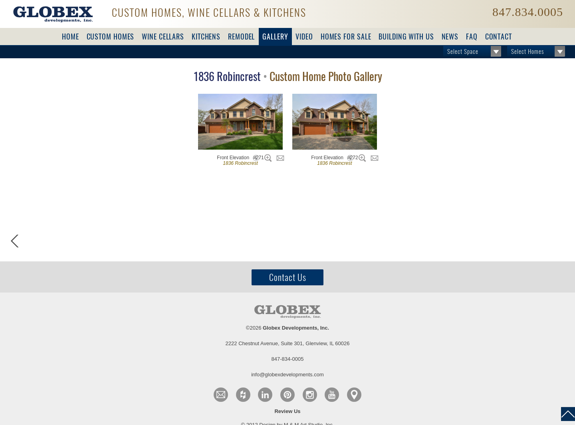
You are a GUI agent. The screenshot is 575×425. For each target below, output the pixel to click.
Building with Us (406, 37)
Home (70, 37)
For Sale (346, 37)
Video (304, 37)
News (450, 37)
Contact (498, 37)
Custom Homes (111, 37)
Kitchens (206, 37)
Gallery (275, 37)
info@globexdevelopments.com (287, 375)
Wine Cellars (163, 37)
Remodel (241, 37)
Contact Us (287, 277)
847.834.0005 (527, 12)
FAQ (472, 37)
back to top (568, 414)
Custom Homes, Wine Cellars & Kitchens (209, 12)
